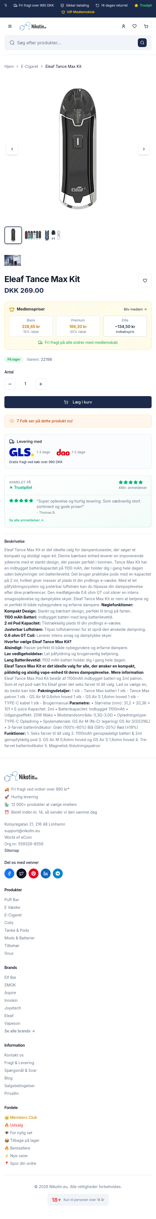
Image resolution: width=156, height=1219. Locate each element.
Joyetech (12, 1008)
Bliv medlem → (135, 309)
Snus (8, 953)
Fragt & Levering (19, 1062)
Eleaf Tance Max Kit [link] (63, 66)
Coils (8, 922)
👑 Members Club (20, 1117)
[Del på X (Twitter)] (21, 873)
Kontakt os (14, 1055)
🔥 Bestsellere (17, 1148)
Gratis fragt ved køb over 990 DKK (36, 462)
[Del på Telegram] (58, 873)
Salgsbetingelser (19, 1085)
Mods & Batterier (19, 938)
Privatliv (11, 1093)
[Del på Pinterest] (34, 873)
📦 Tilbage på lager (22, 1140)
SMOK (10, 985)
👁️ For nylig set (18, 1132)
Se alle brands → (19, 1031)
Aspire (10, 992)
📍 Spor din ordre (20, 1163)
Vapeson (12, 1023)
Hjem (9, 66)
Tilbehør (12, 945)
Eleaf (8, 1015)
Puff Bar (11, 899)
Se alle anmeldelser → (26, 520)
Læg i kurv (78, 402)
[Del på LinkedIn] (46, 873)
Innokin (11, 1000)
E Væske (12, 907)
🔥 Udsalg (13, 1125)
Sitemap (11, 850)
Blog (8, 1078)
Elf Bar (10, 977)
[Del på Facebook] (9, 873)
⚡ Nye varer (16, 1155)
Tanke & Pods (16, 930)
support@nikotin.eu (22, 830)
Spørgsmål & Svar (20, 1070)
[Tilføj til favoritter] (145, 280)
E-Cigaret (29, 66)
